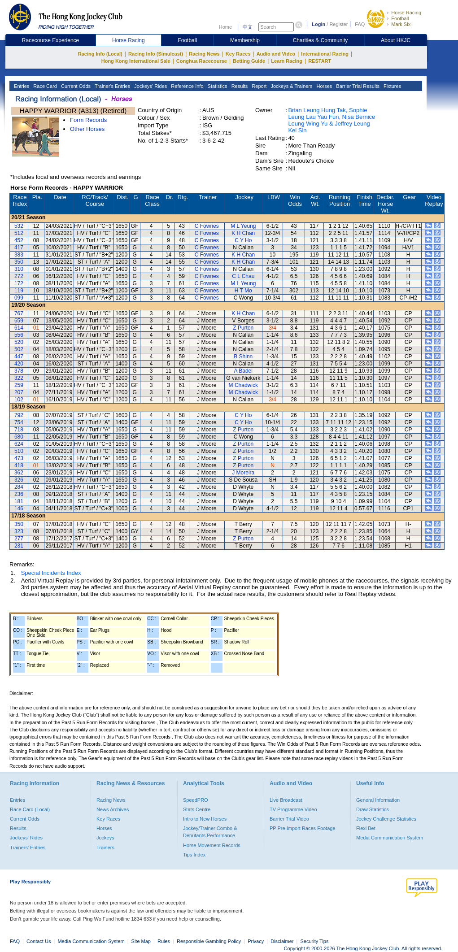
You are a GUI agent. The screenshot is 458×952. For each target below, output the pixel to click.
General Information (378, 800)
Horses (323, 86)
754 (18, 422)
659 (18, 320)
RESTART (319, 61)
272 (18, 276)
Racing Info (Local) (100, 54)
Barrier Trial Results (357, 86)
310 (18, 269)
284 (18, 487)
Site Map (141, 941)
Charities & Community (320, 40)
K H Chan (243, 233)
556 (18, 335)
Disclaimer (281, 941)
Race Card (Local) (30, 809)
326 (18, 480)
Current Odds (75, 86)
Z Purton (243, 328)
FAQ (360, 24)
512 (18, 233)
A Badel (243, 371)
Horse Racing (406, 12)
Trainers (105, 847)
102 (18, 399)
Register (338, 24)
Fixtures (391, 86)
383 (18, 255)
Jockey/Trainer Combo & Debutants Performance (210, 832)
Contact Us (38, 941)
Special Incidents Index (51, 572)
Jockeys (105, 837)
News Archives (112, 809)
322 (18, 378)
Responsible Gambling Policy (209, 941)
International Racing (325, 54)
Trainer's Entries (111, 86)
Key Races (238, 54)
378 (18, 371)
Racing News (204, 54)
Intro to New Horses (205, 819)
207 (18, 392)
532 (18, 226)
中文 (248, 27)
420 (18, 364)
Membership (245, 40)
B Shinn (243, 356)
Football (400, 18)
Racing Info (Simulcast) (155, 54)
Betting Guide (249, 61)
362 (18, 472)
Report (258, 86)
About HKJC (395, 40)
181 (18, 501)
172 (18, 283)
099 (18, 298)
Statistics (216, 86)
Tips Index (194, 854)
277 (18, 538)
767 (18, 313)
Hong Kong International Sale (135, 61)
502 (18, 349)
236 (18, 494)
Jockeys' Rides (150, 86)
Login (318, 24)
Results (239, 86)
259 (18, 385)
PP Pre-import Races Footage (303, 828)
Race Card (44, 86)
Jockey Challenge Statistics (386, 819)
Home (225, 27)
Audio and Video (276, 54)
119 (18, 290)
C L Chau (243, 276)
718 (18, 429)
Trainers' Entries (27, 847)
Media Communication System (389, 837)
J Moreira (243, 472)
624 (18, 444)
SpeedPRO (195, 800)
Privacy (256, 941)
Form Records (88, 120)
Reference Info (186, 86)
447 (18, 356)
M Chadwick (243, 385)
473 (18, 458)
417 (18, 247)
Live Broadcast (286, 800)
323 (18, 531)
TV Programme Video (293, 809)
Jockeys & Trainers (290, 86)
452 (18, 240)
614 (18, 328)
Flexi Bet (365, 828)
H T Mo (243, 290)
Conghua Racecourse (201, 61)
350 (18, 262)
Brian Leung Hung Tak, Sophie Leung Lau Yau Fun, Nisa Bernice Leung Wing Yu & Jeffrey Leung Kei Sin (331, 120)
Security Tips (315, 941)
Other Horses (87, 129)
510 (18, 451)
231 (18, 546)
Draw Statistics (372, 809)
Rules (164, 941)
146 (18, 508)
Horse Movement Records (211, 845)
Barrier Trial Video (289, 819)
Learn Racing (286, 61)
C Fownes (207, 226)
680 (18, 437)
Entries (21, 86)
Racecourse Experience (50, 40)
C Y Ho (243, 240)
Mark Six (400, 24)
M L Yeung (243, 226)
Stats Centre (196, 809)
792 (18, 415)
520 (18, 342)
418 (18, 465)
